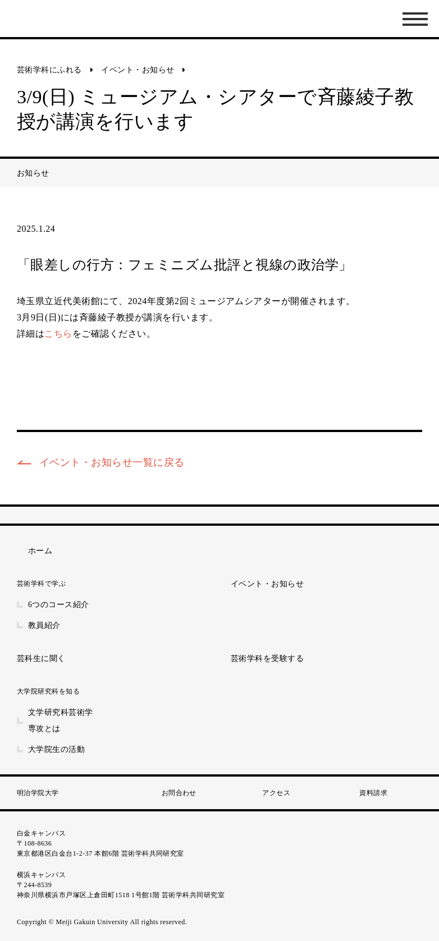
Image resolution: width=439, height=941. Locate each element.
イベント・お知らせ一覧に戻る (112, 462)
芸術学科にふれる (49, 70)
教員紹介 (44, 625)
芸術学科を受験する (267, 658)
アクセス (276, 793)
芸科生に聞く (41, 658)
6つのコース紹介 (58, 604)
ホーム (40, 551)
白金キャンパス (41, 833)
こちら (58, 333)
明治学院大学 (38, 793)
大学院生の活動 (56, 749)
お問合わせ (179, 793)
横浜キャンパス (41, 875)
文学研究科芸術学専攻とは (60, 720)
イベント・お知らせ (137, 70)
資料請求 (373, 793)
